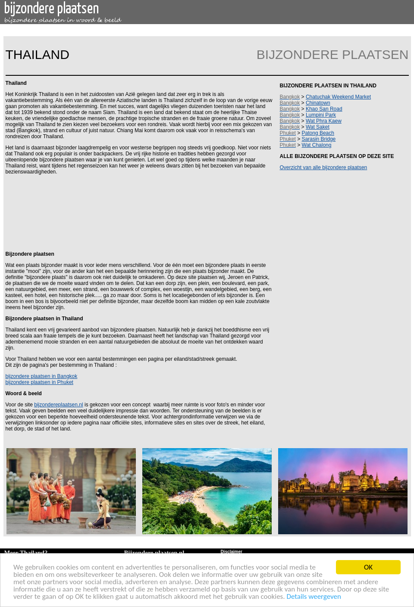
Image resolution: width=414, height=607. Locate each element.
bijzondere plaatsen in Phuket (39, 382)
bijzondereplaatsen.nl (58, 405)
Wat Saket (317, 127)
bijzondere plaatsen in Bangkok (42, 376)
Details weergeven (313, 596)
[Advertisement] (137, 212)
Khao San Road (324, 109)
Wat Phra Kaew (324, 121)
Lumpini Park (321, 115)
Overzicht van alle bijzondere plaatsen (323, 167)
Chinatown (318, 103)
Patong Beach (318, 133)
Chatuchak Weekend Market (338, 97)
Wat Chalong (317, 145)
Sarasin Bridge (319, 139)
